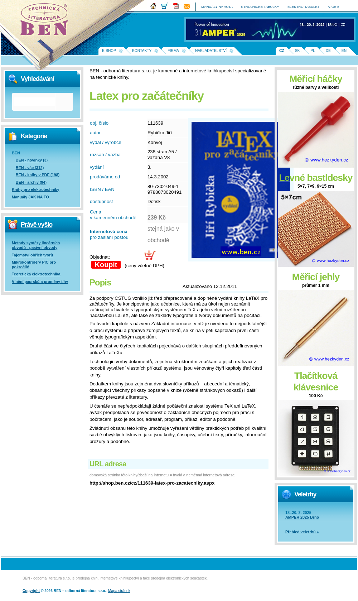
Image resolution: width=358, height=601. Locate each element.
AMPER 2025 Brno (302, 517)
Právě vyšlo (36, 224)
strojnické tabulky (260, 7)
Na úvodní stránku (46, 21)
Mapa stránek (119, 591)
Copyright (31, 591)
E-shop (109, 51)
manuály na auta (217, 7)
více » (333, 7)
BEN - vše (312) (30, 167)
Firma (173, 51)
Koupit (106, 265)
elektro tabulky (303, 7)
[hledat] (34, 101)
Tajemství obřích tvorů (32, 255)
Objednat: (100, 257)
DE (328, 51)
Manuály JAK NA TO (30, 197)
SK (297, 51)
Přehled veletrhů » (302, 532)
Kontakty (141, 51)
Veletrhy (305, 494)
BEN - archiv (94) (31, 182)
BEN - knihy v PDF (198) (37, 175)
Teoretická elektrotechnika (36, 274)
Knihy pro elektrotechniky (35, 189)
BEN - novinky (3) (32, 160)
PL (312, 51)
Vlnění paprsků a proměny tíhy (40, 281)
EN (344, 51)
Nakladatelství (211, 51)
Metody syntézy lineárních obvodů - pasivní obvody (36, 245)
